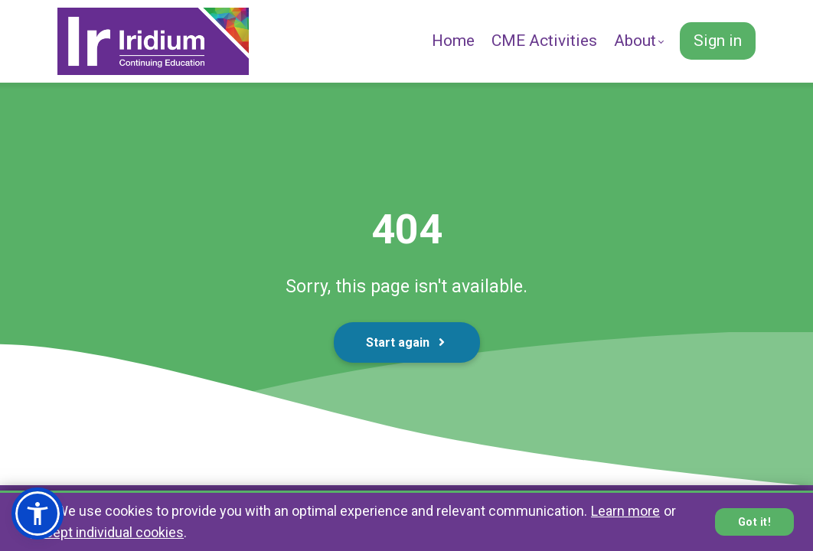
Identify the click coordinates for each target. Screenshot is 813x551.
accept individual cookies (107, 532)
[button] (37, 513)
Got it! (755, 522)
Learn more (625, 511)
